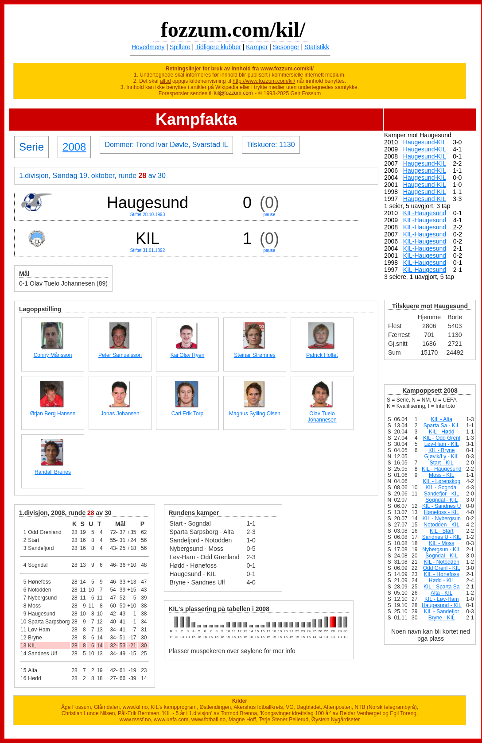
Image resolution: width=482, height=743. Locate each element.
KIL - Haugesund (442, 469)
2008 (74, 147)
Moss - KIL (441, 475)
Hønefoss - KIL (441, 512)
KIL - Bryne (441, 450)
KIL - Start (442, 531)
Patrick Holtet (322, 355)
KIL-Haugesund (424, 213)
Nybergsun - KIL (441, 549)
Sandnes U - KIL (441, 537)
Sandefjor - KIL (441, 494)
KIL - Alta (441, 419)
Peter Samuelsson (120, 355)
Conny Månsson (53, 355)
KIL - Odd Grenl (441, 438)
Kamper (257, 46)
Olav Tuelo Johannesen (321, 416)
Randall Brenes (53, 472)
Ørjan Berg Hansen (53, 413)
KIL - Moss (441, 543)
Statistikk (316, 46)
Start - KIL (442, 463)
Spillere (180, 46)
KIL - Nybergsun (442, 518)
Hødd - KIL (442, 580)
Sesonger (286, 46)
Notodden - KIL (441, 525)
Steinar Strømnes (254, 355)
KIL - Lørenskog (441, 481)
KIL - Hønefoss (441, 574)
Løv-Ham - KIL (441, 444)
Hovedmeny (148, 46)
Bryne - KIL (441, 618)
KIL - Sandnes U (441, 506)
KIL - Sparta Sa (442, 587)
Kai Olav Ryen (188, 355)
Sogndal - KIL (441, 500)
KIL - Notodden (441, 562)
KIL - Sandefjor (441, 611)
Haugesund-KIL (424, 142)
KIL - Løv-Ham (441, 599)
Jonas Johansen (120, 413)
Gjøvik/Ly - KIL (441, 456)
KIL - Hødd (442, 432)
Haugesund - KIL (442, 605)
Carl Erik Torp (187, 413)
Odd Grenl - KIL (441, 568)
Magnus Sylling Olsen (254, 413)
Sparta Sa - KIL (442, 425)
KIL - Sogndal (442, 487)
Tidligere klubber (218, 46)
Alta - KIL (441, 593)
